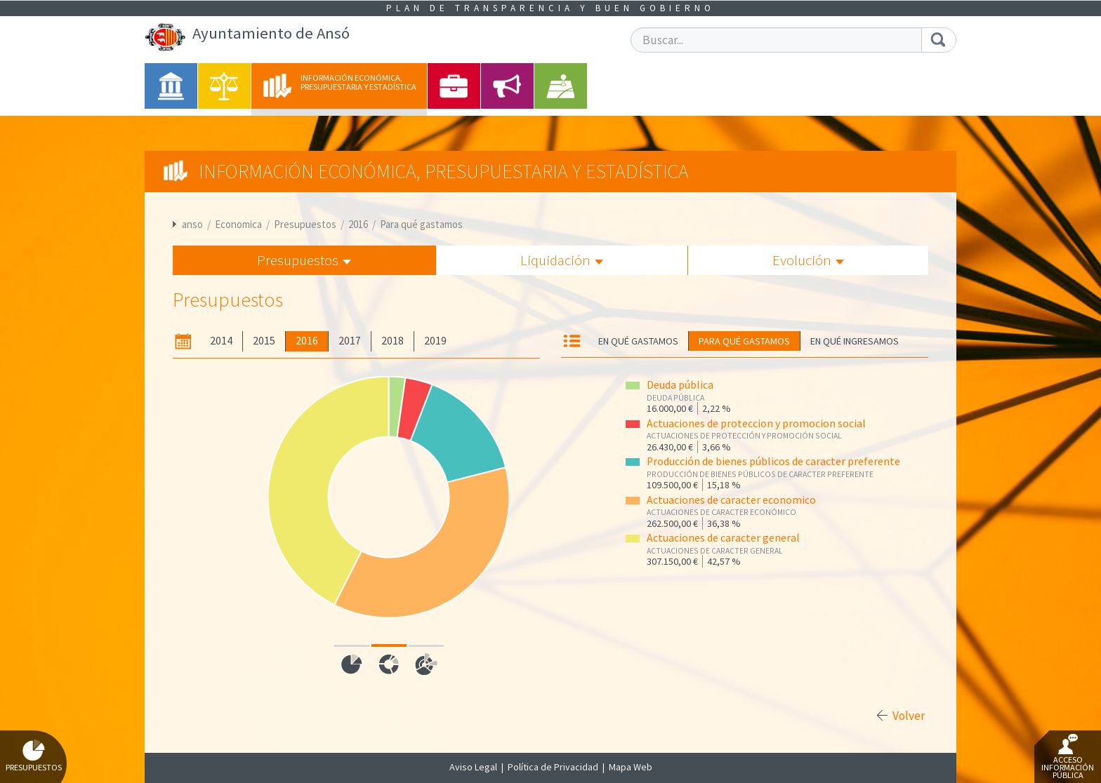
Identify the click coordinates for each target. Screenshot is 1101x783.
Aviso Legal (473, 767)
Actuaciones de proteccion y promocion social (756, 423)
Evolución (808, 259)
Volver (908, 715)
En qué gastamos (638, 341)
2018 (392, 340)
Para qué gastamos (421, 224)
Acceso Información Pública (1067, 757)
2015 (264, 340)
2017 (349, 340)
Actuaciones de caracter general (723, 537)
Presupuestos (305, 224)
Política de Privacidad (553, 767)
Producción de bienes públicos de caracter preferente (773, 461)
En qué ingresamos (854, 341)
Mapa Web (630, 767)
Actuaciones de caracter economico (731, 500)
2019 (435, 340)
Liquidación (561, 259)
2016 (358, 224)
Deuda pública (680, 385)
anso (192, 224)
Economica (238, 224)
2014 (221, 340)
